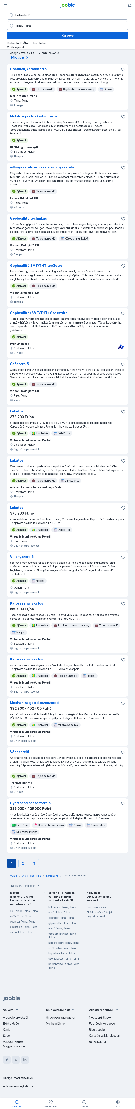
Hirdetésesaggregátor (60, 1017)
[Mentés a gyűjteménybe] (123, 69)
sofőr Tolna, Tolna (21, 916)
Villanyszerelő (22, 557)
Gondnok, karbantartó (28, 69)
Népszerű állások (97, 907)
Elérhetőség (11, 1023)
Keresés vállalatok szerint (105, 1036)
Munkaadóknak (55, 1023)
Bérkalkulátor (97, 1042)
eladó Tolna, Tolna (21, 932)
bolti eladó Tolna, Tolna (24, 911)
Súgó (6, 1036)
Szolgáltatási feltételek (18, 1078)
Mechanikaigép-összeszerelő (34, 703)
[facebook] (7, 1060)
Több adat (19, 57)
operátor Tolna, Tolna (22, 921)
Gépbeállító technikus (28, 218)
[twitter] (16, 1060)
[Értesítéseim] (129, 5)
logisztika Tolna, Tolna (61, 953)
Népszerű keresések (25, 886)
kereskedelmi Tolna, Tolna (63, 942)
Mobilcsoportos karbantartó (33, 116)
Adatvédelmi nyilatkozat (18, 1086)
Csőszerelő (19, 364)
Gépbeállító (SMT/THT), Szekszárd (39, 313)
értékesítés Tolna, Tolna (62, 948)
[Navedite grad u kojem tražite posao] (67, 25)
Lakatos (16, 411)
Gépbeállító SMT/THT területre (36, 266)
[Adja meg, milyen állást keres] (67, 15)
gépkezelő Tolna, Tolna (23, 926)
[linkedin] (25, 1060)
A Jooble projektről (15, 1017)
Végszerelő (19, 752)
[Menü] (5, 5)
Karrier (7, 1029)
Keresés (67, 35)
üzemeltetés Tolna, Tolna (63, 958)
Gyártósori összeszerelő (30, 803)
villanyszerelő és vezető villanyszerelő (42, 167)
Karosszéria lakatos (26, 603)
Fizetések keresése (102, 1023)
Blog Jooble (97, 1029)
